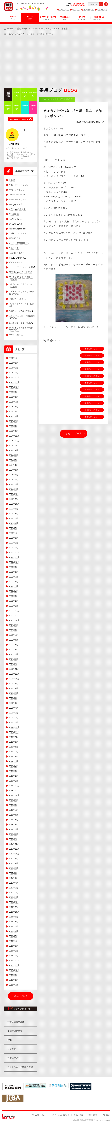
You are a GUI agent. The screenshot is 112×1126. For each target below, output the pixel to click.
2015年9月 (13, 975)
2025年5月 (13, 411)
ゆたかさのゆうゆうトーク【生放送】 (20, 285)
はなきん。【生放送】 (18, 299)
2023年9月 (13, 509)
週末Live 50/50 (15, 224)
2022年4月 (13, 591)
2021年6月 (13, 640)
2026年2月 (13, 368)
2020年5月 (13, 703)
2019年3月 (13, 771)
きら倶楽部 (14, 214)
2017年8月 (13, 863)
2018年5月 (13, 820)
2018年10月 (14, 795)
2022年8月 (13, 572)
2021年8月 (13, 630)
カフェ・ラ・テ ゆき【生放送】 (21, 305)
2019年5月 (13, 761)
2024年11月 (14, 441)
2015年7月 (13, 985)
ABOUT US (99, 18)
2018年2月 (13, 834)
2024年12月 (14, 436)
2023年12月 (14, 494)
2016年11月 (14, 907)
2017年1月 (13, 897)
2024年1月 (13, 489)
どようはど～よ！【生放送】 (21, 323)
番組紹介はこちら (92, 349)
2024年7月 (13, 460)
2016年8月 (13, 922)
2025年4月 (13, 416)
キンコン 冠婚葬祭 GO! (19, 243)
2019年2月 (13, 776)
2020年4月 (13, 708)
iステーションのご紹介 (60, 1115)
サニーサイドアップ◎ (18, 185)
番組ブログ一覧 (74, 433)
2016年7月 (13, 927)
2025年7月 (13, 402)
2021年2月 (13, 659)
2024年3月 (13, 479)
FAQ (9, 1040)
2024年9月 (13, 450)
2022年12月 (14, 552)
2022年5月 (13, 586)
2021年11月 (14, 616)
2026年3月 (13, 363)
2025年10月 (14, 387)
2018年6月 (13, 815)
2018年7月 (13, 810)
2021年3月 (13, 654)
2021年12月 (14, 611)
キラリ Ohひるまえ (17, 209)
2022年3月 (13, 596)
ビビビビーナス (15, 263)
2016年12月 (14, 902)
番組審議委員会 (14, 1031)
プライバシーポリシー (39, 1115)
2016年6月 (13, 931)
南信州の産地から (16, 253)
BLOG (30, 17)
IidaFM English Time (18, 229)
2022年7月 (13, 577)
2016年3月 (13, 946)
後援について (13, 1058)
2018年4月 (13, 824)
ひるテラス (14, 248)
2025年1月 (13, 431)
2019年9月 (13, 742)
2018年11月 (14, 790)
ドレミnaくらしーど (18, 199)
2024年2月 (13, 484)
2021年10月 (14, 620)
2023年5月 (13, 528)
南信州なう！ (15, 238)
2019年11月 (14, 732)
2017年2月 (13, 893)
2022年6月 (13, 582)
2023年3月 (13, 538)
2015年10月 (14, 970)
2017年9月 (13, 859)
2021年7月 (13, 635)
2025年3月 (13, 421)
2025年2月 (13, 426)
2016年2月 (13, 951)
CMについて (64, 9)
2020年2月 (13, 718)
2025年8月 (13, 397)
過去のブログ (21, 996)
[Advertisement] (56, 61)
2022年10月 (14, 562)
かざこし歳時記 (15, 335)
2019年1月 (13, 781)
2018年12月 (14, 786)
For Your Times (15, 219)
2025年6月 (13, 407)
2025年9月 (13, 392)
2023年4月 (13, 533)
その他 (12, 180)
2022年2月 (13, 601)
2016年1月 (13, 956)
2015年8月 (13, 980)
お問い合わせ (89, 9)
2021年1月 (13, 664)
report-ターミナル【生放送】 (21, 311)
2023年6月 (13, 523)
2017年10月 (14, 854)
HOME (13, 17)
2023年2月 (13, 543)
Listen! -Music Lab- (17, 195)
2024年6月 (13, 465)
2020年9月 (13, 684)
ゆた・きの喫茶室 (16, 190)
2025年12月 (14, 377)
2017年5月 (13, 878)
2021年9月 (13, 625)
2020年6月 (13, 698)
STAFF (82, 18)
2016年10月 (14, 912)
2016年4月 (13, 941)
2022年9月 (13, 567)
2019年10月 (14, 737)
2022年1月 (13, 606)
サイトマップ (102, 9)
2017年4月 (13, 883)
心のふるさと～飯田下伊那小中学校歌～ (21, 329)
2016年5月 (13, 936)
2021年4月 (13, 649)
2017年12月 (14, 844)
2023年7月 (13, 518)
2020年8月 (13, 688)
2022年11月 (14, 557)
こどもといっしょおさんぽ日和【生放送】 (50, 29)
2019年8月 (13, 747)
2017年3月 (13, 888)
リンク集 (11, 1049)
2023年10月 (14, 504)
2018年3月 (13, 829)
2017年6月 (13, 873)
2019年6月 (13, 756)
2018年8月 (13, 805)
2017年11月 (14, 849)
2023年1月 (13, 548)
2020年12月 (14, 669)
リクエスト (76, 9)
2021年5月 (13, 645)
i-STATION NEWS (47, 18)
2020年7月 (13, 693)
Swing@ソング (15, 204)
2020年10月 (14, 679)
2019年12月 (14, 727)
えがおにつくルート (17, 234)
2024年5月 (13, 470)
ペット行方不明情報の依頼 (20, 1067)
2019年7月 (13, 752)
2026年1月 (13, 373)
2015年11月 (14, 965)
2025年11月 (14, 382)
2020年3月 (13, 713)
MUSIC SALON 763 (17, 258)
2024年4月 (13, 475)
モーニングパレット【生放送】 (22, 268)
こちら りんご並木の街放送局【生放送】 (22, 317)
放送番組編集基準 (15, 1022)
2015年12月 (14, 960)
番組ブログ (22, 29)
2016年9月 (13, 917)
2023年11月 (14, 499)
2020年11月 (14, 674)
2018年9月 (13, 800)
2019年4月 (13, 766)
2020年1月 (13, 722)
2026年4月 (13, 358)
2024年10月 (14, 445)
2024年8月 (13, 455)
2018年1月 (13, 839)
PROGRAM (65, 18)
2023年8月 (13, 514)
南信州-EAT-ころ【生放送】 (21, 272)
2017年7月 (13, 868)
